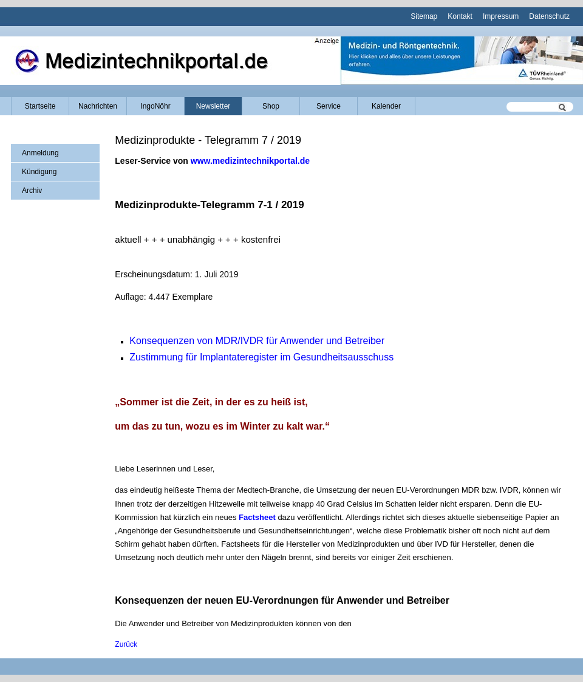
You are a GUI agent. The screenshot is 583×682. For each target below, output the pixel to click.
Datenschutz (549, 16)
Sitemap (424, 16)
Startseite (40, 106)
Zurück (126, 644)
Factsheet (257, 517)
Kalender (386, 106)
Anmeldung (40, 153)
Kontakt (460, 16)
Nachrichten (97, 106)
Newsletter (213, 106)
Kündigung (39, 171)
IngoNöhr (155, 106)
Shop (270, 106)
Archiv (32, 190)
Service (328, 106)
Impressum (501, 16)
